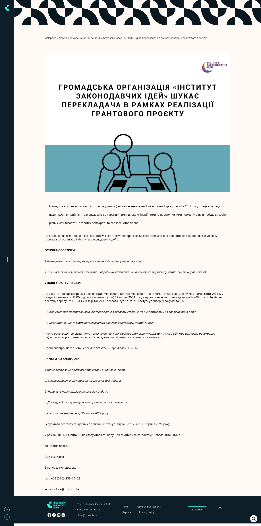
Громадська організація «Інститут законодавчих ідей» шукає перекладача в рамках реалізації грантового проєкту (137, 38)
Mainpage (50, 38)
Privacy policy (146, 513)
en (6, 517)
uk (6, 510)
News (62, 38)
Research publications (148, 507)
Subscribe (197, 510)
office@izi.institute (87, 515)
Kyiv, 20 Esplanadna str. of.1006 (94, 504)
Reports (127, 513)
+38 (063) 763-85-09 (88, 510)
